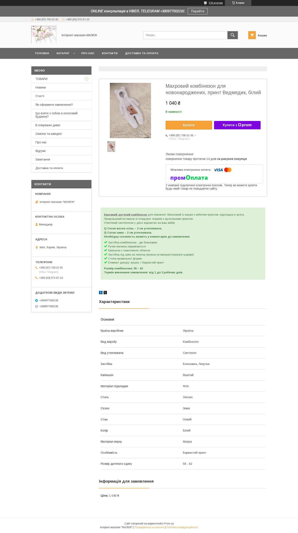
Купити (189, 125)
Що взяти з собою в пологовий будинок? (56, 115)
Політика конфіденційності (182, 527)
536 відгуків (216, 2)
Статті (40, 96)
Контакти (110, 53)
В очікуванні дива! (48, 125)
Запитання (43, 159)
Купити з (237, 125)
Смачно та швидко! (49, 133)
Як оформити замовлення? (54, 104)
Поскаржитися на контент (149, 527)
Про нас (87, 53)
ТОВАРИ (41, 79)
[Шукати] (232, 35)
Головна (42, 53)
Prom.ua (169, 523)
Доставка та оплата (141, 53)
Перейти (197, 11)
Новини (41, 87)
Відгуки (41, 151)
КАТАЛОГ (63, 53)
